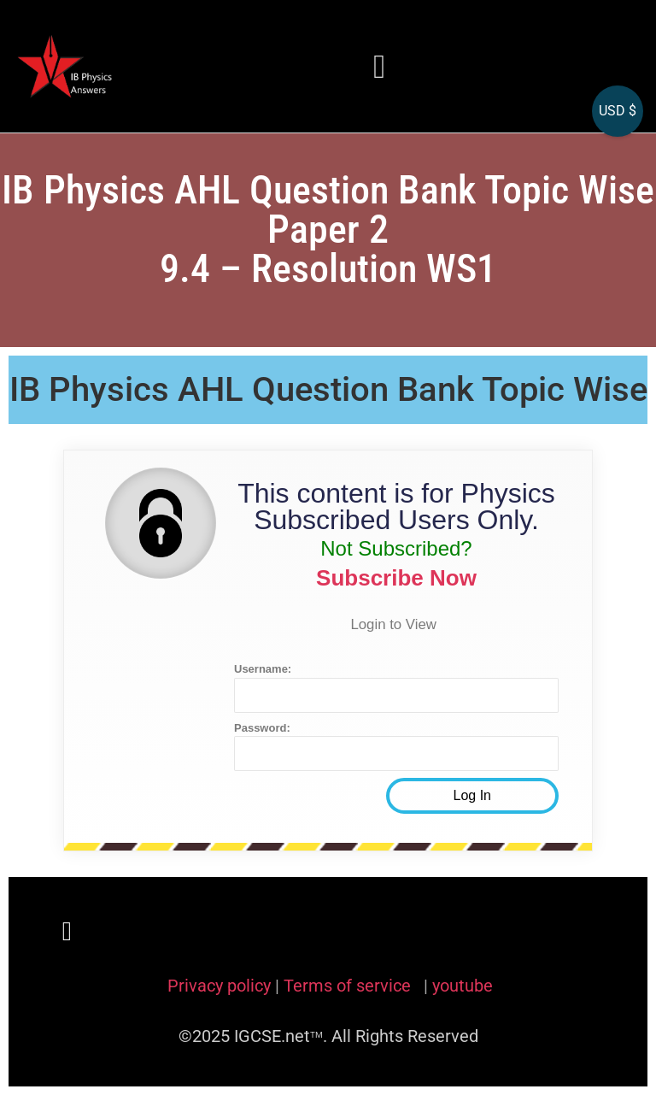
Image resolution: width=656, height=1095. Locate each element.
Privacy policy (219, 985)
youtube (462, 985)
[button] (380, 66)
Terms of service (349, 985)
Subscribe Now (396, 578)
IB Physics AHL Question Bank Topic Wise (328, 389)
